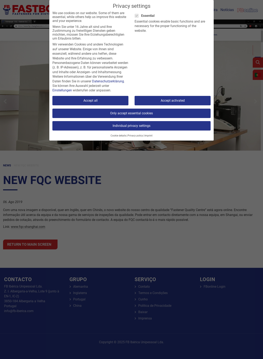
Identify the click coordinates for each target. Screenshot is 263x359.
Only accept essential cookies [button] (131, 113)
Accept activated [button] (173, 100)
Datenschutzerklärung (108, 81)
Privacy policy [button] (135, 135)
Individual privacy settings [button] (131, 126)
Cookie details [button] (118, 135)
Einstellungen (62, 90)
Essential (146, 16)
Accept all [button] (90, 100)
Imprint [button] (148, 135)
